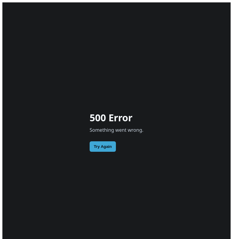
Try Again (103, 146)
